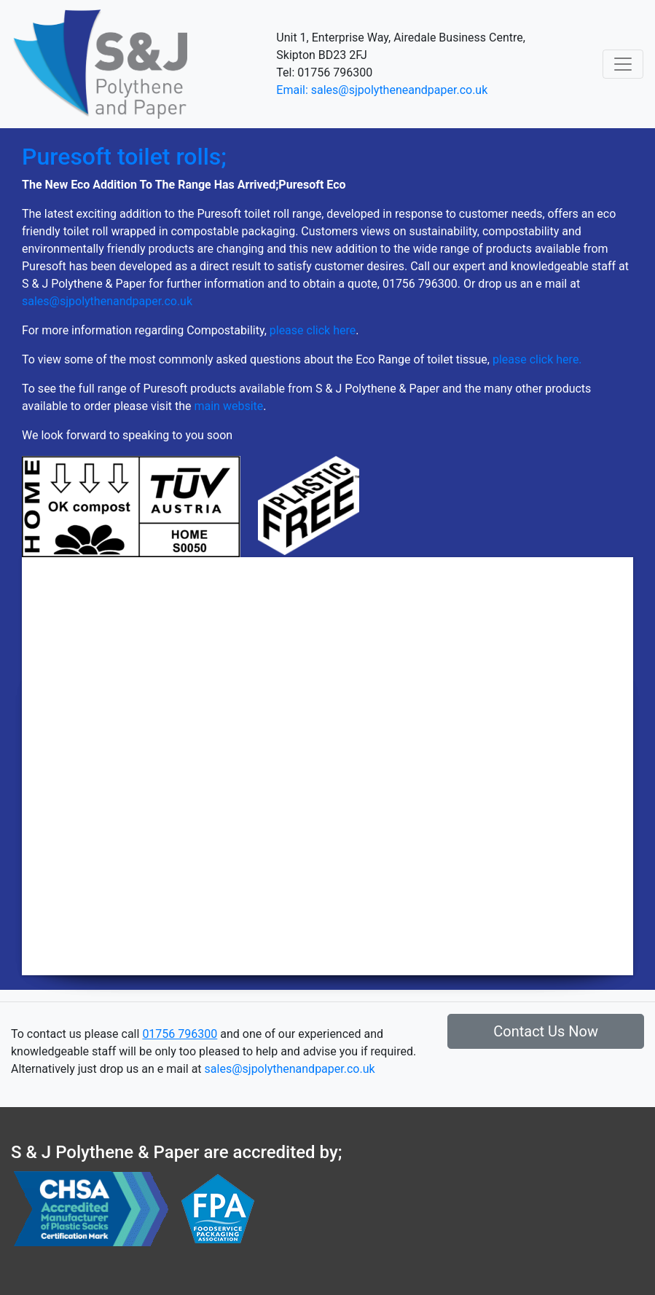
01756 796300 (179, 1034)
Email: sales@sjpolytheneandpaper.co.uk (381, 90)
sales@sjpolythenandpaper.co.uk (107, 301)
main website (228, 406)
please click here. (537, 359)
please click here (313, 330)
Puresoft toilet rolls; (124, 156)
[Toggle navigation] (623, 64)
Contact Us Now (545, 1031)
